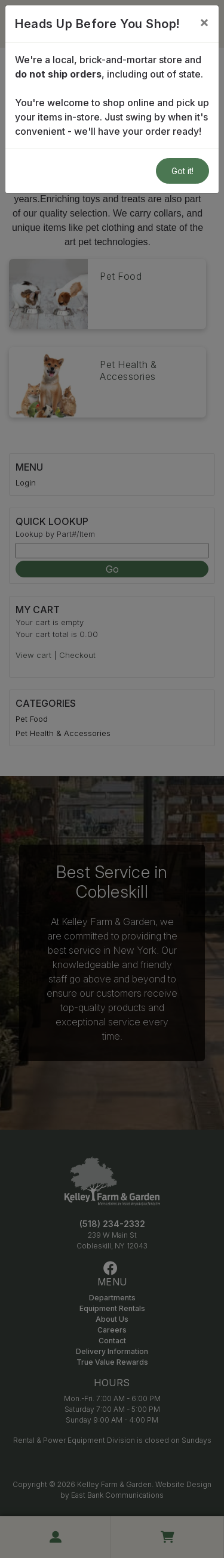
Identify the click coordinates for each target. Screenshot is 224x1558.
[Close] (204, 22)
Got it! (182, 171)
